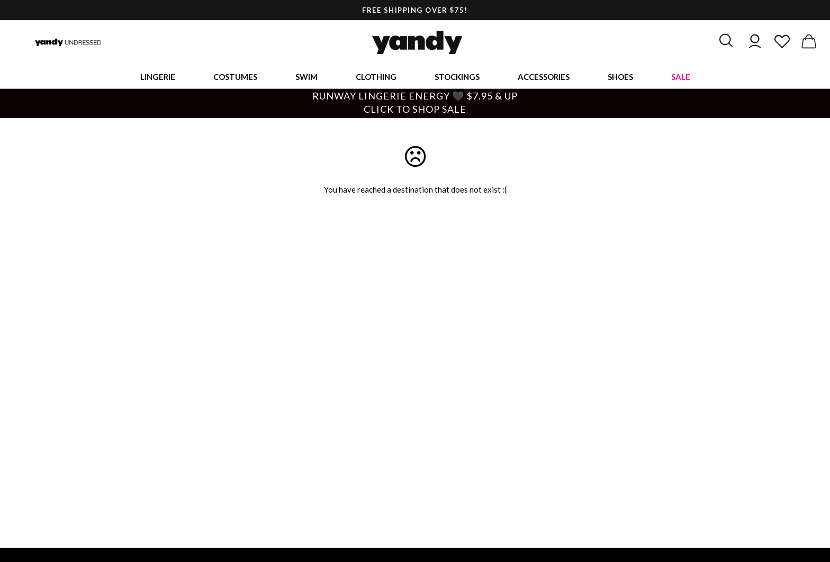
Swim (306, 76)
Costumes (235, 76)
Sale (680, 76)
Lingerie (157, 76)
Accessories (544, 76)
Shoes (620, 76)
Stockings (457, 76)
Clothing (376, 76)
